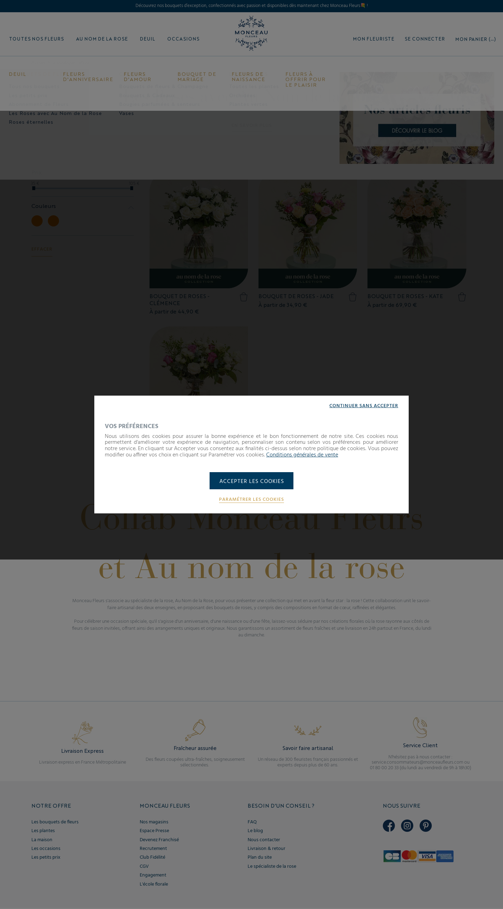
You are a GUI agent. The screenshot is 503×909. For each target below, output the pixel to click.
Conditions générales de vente (302, 454)
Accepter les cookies (251, 481)
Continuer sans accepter (363, 405)
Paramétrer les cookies (251, 500)
